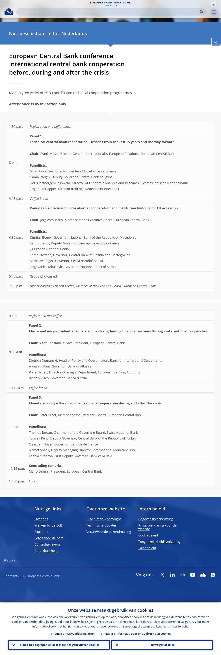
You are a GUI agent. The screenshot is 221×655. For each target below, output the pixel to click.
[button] (213, 4)
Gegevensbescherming (155, 519)
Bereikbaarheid (46, 550)
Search (202, 12)
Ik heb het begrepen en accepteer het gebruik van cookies (59, 644)
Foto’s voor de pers (48, 538)
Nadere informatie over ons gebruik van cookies (138, 633)
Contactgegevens (47, 544)
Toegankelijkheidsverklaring (159, 541)
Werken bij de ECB (48, 525)
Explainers (42, 531)
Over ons (41, 519)
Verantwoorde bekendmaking (108, 531)
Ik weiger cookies (162, 644)
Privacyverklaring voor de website (157, 527)
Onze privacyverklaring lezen (75, 633)
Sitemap (11, 560)
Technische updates (101, 525)
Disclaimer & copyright (103, 519)
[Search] (108, 12)
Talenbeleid (147, 548)
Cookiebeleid (148, 535)
